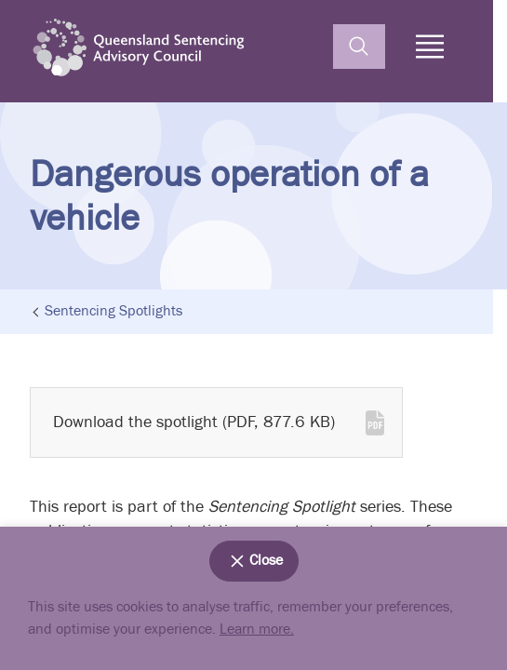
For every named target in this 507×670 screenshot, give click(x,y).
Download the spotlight (194, 422)
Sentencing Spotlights (113, 311)
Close (254, 561)
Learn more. (257, 629)
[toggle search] (359, 46)
